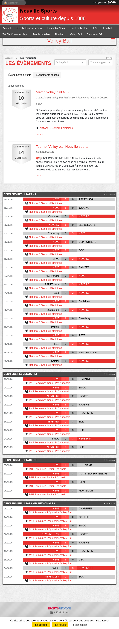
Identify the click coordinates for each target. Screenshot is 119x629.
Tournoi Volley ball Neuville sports (62, 147)
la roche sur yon (88, 352)
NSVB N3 (84, 216)
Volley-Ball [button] (76, 34)
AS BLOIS (84, 517)
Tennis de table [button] (41, 34)
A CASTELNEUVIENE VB (93, 473)
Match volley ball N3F (53, 92)
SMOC (82, 387)
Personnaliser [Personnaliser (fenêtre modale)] (79, 624)
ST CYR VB (85, 465)
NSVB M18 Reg (51, 534)
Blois (81, 421)
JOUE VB (84, 208)
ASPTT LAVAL (87, 199)
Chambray (54, 233)
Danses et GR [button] (94, 34)
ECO (81, 250)
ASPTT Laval (52, 284)
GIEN (82, 482)
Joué (57, 293)
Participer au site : (104, 2)
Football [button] (107, 28)
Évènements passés (47, 75)
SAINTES (84, 267)
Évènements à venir (19, 75)
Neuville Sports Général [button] (29, 28)
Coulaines (53, 216)
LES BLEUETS (87, 225)
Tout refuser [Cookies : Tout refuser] (60, 624)
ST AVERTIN (86, 413)
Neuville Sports (38, 11)
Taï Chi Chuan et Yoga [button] (15, 34)
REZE (82, 335)
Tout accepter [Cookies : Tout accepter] (40, 624)
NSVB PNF (53, 396)
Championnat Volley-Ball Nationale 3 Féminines (62, 97)
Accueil (7, 28)
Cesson (103, 97)
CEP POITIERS (87, 242)
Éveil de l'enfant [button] (79, 28)
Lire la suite (41, 134)
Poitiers (55, 327)
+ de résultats (109, 194)
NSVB (56, 199)
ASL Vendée (52, 276)
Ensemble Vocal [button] (56, 28)
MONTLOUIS (86, 490)
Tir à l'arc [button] (60, 34)
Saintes (55, 361)
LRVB (56, 259)
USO (81, 430)
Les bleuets (53, 310)
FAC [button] (95, 28)
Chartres (83, 396)
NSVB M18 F (86, 568)
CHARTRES (86, 379)
